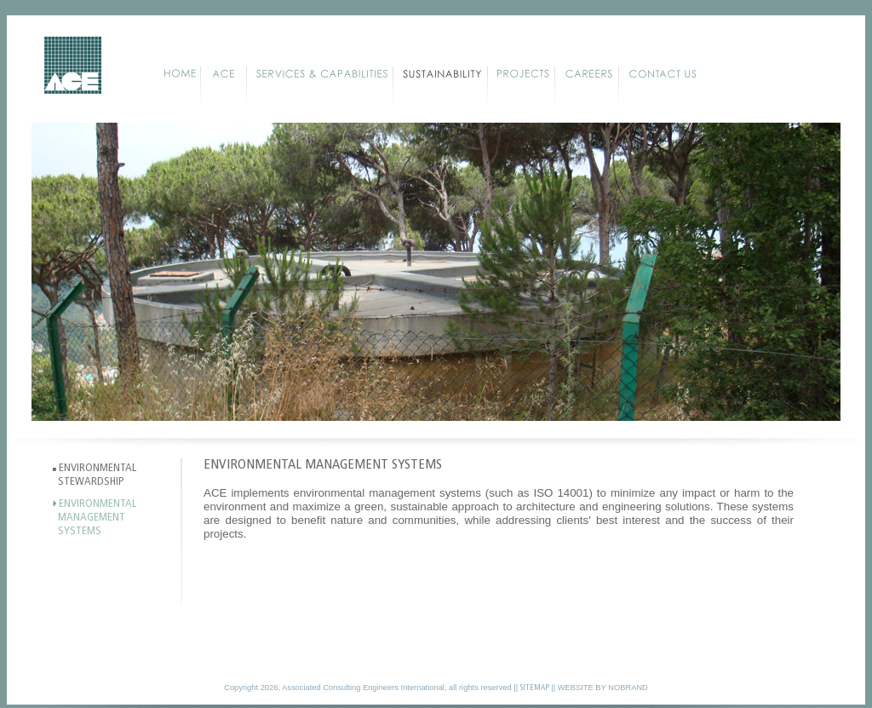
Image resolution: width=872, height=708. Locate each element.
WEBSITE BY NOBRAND (603, 687)
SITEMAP (534, 688)
